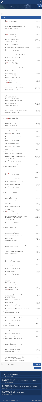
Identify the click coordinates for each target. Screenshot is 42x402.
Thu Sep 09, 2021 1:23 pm (17, 113)
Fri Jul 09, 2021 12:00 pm (16, 120)
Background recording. (10, 271)
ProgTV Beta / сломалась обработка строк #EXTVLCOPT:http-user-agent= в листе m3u (14, 356)
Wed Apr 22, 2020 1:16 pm (18, 261)
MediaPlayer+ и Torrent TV (11, 66)
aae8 (10, 23)
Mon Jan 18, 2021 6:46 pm (17, 153)
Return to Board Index (5, 367)
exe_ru (8, 325)
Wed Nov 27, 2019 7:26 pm (16, 320)
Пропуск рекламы (9, 302)
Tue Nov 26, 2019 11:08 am (16, 326)
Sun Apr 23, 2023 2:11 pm (16, 70)
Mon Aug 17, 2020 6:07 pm (17, 213)
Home (2, 10)
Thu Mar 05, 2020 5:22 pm (16, 284)
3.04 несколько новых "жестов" (12, 143)
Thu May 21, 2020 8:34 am (16, 248)
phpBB (6, 400)
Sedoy (8, 112)
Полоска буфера (8, 323)
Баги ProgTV (8, 130)
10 (16, 87)
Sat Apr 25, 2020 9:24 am (17, 254)
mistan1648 (12, 261)
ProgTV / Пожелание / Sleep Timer (12, 349)
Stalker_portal (8, 203)
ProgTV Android (6, 6)
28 (16, 41)
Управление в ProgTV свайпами (12, 336)
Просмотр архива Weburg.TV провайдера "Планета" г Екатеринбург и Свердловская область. (17, 217)
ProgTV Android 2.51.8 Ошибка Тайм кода (14, 258)
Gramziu (39, 400)
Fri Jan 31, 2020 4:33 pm (16, 299)
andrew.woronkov (9, 338)
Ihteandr (11, 113)
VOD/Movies (7, 177)
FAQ (6, 33)
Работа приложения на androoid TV (13, 164)
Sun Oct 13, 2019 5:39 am (20, 360)
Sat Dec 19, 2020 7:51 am (16, 167)
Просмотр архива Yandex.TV (11, 136)
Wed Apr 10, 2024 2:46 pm (16, 63)
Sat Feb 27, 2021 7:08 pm (16, 126)
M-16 (8, 89)
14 (24, 87)
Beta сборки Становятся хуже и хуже (13, 110)
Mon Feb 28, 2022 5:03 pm (17, 83)
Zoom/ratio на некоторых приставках (13, 26)
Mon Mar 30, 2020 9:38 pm (16, 274)
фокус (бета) (8, 190)
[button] (8, 14)
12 (20, 87)
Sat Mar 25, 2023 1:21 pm (16, 23)
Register (36, 1)
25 (11, 41)
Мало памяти (8, 123)
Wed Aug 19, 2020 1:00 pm (16, 206)
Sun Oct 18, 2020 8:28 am (16, 187)
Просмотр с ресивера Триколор (12, 39)
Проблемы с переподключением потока (14, 232)
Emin (7, 198)
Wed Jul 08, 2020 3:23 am (17, 235)
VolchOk (8, 151)
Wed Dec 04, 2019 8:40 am (16, 313)
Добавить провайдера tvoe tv (11, 317)
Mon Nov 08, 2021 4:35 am (17, 100)
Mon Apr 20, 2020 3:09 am (16, 268)
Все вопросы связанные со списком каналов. (15, 156)
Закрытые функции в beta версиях (13, 197)
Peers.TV (7, 238)
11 (18, 87)
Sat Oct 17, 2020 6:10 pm (16, 193)
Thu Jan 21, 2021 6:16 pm (16, 146)
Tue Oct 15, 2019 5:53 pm (16, 352)
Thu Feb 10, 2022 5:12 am (16, 90)
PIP (6, 171)
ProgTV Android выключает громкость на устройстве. (17, 245)
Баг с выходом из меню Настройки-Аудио (14, 343)
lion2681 (8, 132)
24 (9, 41)
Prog (7, 21)
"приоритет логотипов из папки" (12, 251)
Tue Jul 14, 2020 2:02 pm (16, 228)
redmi (7, 319)
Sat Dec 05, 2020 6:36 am (16, 174)
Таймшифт (7, 330)
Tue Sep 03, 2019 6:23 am (16, 29)
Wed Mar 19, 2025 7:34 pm (16, 50)
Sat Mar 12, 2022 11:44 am (16, 77)
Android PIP (7, 209)
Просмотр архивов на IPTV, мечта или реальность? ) (17, 308)
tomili (7, 204)
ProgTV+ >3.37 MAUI (9, 60)
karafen (11, 83)
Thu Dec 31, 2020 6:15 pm (17, 161)
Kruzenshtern (9, 49)
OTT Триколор (8, 73)
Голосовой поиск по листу (11, 117)
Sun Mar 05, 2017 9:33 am (16, 36)
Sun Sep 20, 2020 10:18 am (16, 200)
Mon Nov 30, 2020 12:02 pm (18, 181)
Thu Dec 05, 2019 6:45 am (16, 305)
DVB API (7, 264)
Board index (7, 10)
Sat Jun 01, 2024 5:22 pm (16, 57)
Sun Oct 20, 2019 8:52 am (16, 339)
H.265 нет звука (8, 149)
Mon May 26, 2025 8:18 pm (16, 44)
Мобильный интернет (10, 53)
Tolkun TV (7, 80)
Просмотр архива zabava (10, 103)
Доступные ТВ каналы (10, 20)
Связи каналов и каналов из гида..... (13, 184)
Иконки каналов (9, 225)
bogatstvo (9, 98)
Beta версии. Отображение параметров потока (15, 294)
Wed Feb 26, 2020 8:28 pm (16, 290)
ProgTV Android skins (9, 287)
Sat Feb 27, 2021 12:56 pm (16, 133)
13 (22, 87)
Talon (7, 186)
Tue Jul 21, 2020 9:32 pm (16, 222)
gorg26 (7, 246)
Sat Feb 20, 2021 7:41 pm (16, 140)
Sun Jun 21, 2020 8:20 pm (16, 241)
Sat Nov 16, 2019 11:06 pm (16, 333)
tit (6, 166)
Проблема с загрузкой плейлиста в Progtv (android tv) (17, 47)
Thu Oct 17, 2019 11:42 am (16, 346)
